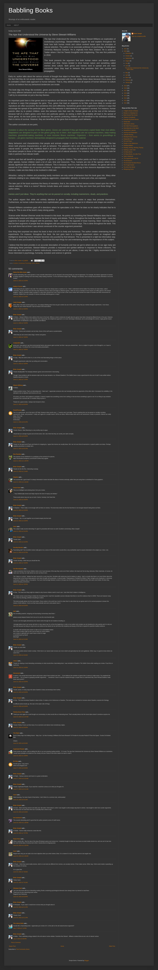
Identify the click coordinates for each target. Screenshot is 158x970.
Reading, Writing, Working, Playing (133, 147)
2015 (125, 95)
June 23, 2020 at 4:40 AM (20, 655)
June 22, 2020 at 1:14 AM (20, 471)
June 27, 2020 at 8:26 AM (20, 768)
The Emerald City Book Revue (132, 163)
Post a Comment (16, 942)
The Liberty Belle (18, 923)
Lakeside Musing (128, 134)
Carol (15, 795)
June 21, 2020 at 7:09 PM (20, 363)
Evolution (15, 263)
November (128, 53)
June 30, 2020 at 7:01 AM (20, 882)
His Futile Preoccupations (131, 126)
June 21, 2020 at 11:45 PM (20, 461)
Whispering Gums (129, 169)
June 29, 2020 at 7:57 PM (20, 833)
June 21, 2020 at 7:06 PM (20, 337)
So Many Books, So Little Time (132, 154)
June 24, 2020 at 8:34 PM (20, 706)
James (15, 661)
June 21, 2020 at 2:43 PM (20, 280)
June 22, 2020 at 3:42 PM (20, 542)
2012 (125, 103)
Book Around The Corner (131, 115)
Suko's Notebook (128, 156)
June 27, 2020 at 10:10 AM (20, 778)
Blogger (86, 960)
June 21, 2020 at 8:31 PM (20, 422)
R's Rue (15, 761)
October (127, 56)
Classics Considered (129, 117)
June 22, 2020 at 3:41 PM (20, 531)
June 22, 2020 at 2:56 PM (20, 499)
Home (9, 25)
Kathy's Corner (17, 286)
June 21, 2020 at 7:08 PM (20, 349)
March (127, 77)
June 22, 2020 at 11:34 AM (20, 482)
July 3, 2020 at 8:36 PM (19, 939)
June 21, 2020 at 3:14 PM (20, 296)
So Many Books (128, 152)
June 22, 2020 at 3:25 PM (20, 510)
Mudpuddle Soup (128, 139)
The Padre (16, 733)
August (127, 61)
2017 (125, 90)
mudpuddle (16, 343)
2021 (125, 48)
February (128, 80)
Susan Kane (17, 487)
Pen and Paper (128, 141)
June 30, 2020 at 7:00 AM (20, 872)
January (127, 82)
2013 (125, 100)
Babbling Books (30, 10)
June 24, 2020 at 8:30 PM (20, 692)
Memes (37, 263)
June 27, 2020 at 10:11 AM (20, 789)
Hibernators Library (129, 124)
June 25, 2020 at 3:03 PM (20, 727)
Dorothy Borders (18, 547)
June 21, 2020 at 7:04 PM (20, 323)
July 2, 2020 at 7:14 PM (19, 928)
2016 (125, 93)
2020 (125, 51)
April (126, 75)
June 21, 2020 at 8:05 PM (20, 404)
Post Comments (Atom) (22, 949)
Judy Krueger (17, 302)
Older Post (112, 946)
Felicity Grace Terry (19, 712)
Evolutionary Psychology (25, 263)
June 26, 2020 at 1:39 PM (20, 755)
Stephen (15, 477)
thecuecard (16, 673)
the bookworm (17, 817)
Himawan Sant (17, 888)
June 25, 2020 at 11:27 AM (20, 717)
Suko (14, 526)
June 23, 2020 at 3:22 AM (20, 639)
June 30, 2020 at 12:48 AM (20, 856)
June (127, 65)
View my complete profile (139, 36)
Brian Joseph (17, 314)
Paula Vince (16, 839)
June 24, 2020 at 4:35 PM (20, 681)
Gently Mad (127, 121)
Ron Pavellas (17, 454)
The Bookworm (128, 160)
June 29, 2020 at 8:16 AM (20, 812)
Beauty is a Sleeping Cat (130, 113)
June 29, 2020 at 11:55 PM (20, 845)
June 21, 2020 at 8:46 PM (20, 436)
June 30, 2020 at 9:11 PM (20, 907)
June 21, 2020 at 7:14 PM (20, 379)
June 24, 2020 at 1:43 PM (20, 667)
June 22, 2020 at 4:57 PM (20, 552)
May (126, 72)
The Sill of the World (129, 167)
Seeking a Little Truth (130, 150)
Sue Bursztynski (18, 568)
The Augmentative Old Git (131, 158)
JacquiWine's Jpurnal (130, 130)
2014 (125, 98)
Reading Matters (128, 145)
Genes (33, 263)
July (126, 63)
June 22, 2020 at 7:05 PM (20, 584)
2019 (125, 85)
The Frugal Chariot (129, 165)
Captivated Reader (18, 749)
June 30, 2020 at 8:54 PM (20, 896)
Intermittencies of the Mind (131, 128)
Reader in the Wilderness (131, 143)
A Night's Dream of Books (131, 111)
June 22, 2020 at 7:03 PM (20, 563)
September (128, 58)
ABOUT (16, 25)
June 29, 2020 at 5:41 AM (20, 799)
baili (14, 611)
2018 (125, 88)
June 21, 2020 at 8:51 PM (20, 448)
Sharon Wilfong (18, 385)
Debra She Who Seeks (20, 272)
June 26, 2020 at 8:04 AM (20, 743)
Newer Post (12, 946)
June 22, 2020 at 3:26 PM (20, 521)
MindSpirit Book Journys (130, 137)
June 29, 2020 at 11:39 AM (20, 822)
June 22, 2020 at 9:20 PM (20, 605)
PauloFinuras (17, 410)
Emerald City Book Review (131, 119)
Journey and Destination (130, 132)
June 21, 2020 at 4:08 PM (20, 309)
